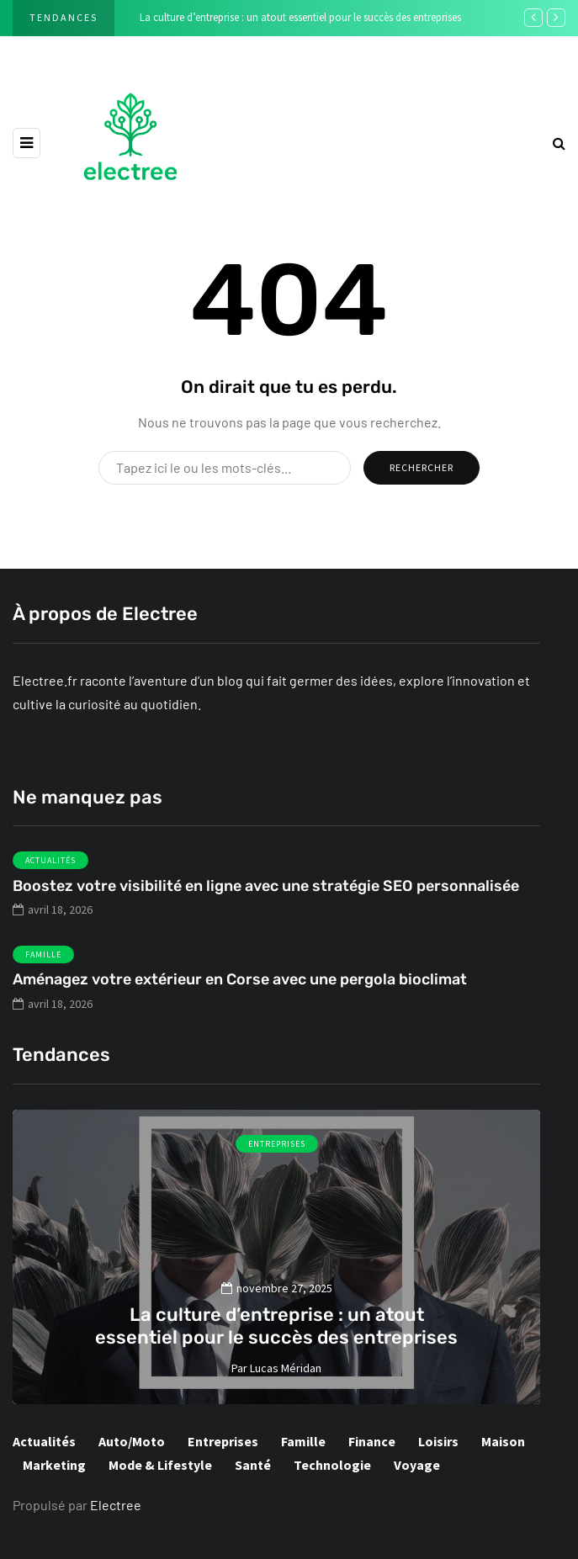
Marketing (54, 1464)
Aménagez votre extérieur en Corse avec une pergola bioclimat (240, 990)
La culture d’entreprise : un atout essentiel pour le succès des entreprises (300, 17)
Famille (43, 964)
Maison (503, 1441)
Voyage (417, 1464)
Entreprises (276, 1143)
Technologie (332, 1464)
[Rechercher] (224, 468)
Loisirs (438, 1441)
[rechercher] (559, 143)
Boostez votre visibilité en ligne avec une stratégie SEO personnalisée (266, 896)
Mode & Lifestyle (160, 1464)
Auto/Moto (131, 1441)
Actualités (50, 871)
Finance (371, 1441)
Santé (253, 1464)
